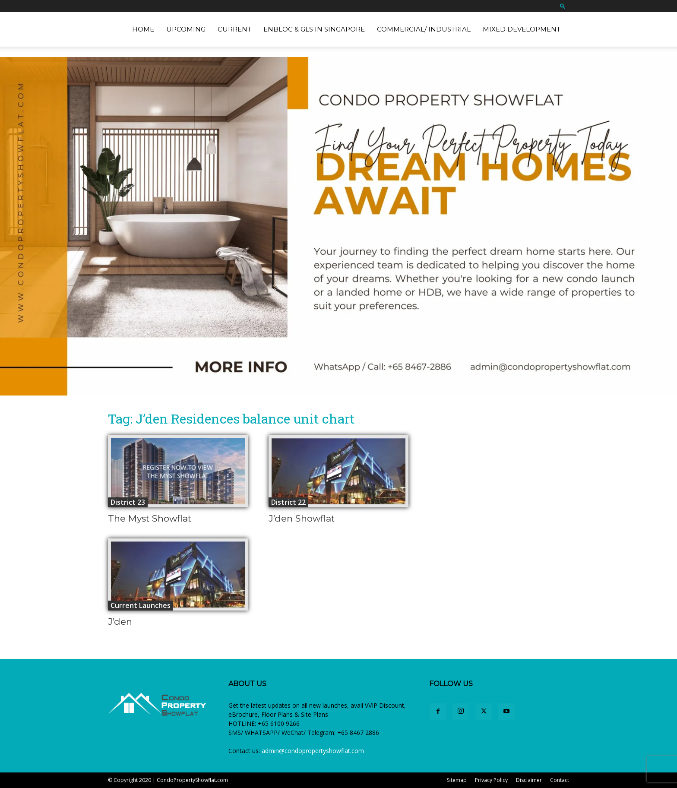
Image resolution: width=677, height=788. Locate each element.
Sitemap (457, 780)
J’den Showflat (302, 518)
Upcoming (186, 29)
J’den (120, 621)
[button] (562, 6)
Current (234, 29)
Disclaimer (529, 780)
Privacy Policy (491, 780)
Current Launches (141, 605)
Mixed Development (521, 29)
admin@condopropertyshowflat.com (313, 751)
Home (143, 29)
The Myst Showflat (149, 518)
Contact (559, 780)
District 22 (288, 502)
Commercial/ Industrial (424, 29)
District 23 (128, 502)
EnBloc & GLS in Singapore (314, 29)
